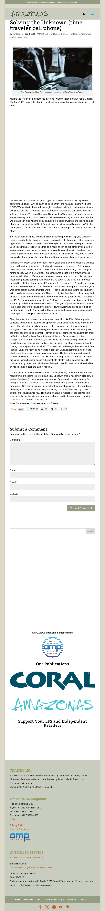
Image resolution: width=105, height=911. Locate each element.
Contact (83, 899)
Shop (38, 899)
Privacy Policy (17, 825)
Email (13, 482)
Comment (15, 440)
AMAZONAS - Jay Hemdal (48, 34)
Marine (13, 37)
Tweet (14, 409)
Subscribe (28, 899)
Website (14, 494)
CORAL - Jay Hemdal (70, 34)
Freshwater (86, 34)
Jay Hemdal (18, 34)
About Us (72, 899)
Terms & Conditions (20, 829)
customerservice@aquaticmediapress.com (31, 867)
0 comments (23, 37)
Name (13, 470)
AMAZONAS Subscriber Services (26, 857)
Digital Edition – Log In (55, 899)
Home (17, 899)
